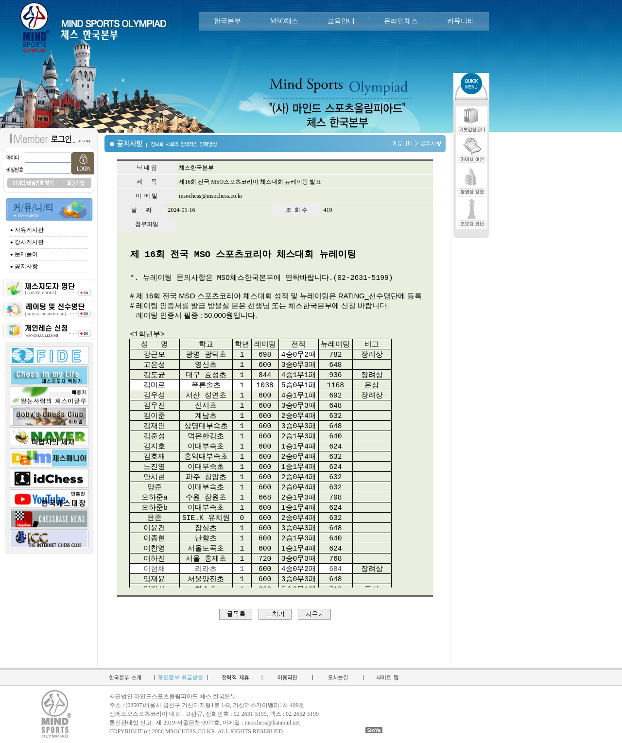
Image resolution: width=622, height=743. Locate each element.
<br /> (275, 417)
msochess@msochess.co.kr (210, 195)
